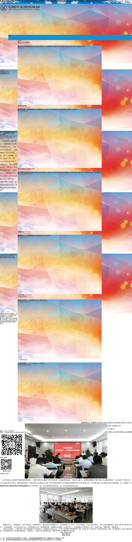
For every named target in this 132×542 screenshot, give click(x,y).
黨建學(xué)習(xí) (43, 109)
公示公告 (21, 295)
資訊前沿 (47, 235)
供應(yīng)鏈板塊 (95, 172)
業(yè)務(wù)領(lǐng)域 (26, 168)
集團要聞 (30, 235)
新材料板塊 (57, 172)
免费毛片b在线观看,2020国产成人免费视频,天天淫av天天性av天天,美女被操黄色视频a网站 (8, 319)
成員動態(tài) (39, 235)
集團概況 (31, 46)
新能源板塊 (37, 172)
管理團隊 (49, 46)
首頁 (19, 41)
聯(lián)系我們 (70, 46)
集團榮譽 (56, 46)
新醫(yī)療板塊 (47, 172)
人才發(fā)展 (22, 359)
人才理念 (34, 363)
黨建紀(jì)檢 (22, 105)
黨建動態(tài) (32, 109)
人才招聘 (41, 363)
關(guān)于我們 (23, 42)
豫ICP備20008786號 (7, 257)
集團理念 (33, 300)
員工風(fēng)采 (42, 300)
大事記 (62, 46)
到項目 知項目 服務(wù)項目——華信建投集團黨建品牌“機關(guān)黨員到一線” (36, 538)
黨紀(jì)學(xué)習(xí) (70, 109)
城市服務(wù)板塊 (68, 172)
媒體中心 (21, 232)
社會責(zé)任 (80, 46)
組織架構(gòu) (40, 46)
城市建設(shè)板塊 (82, 172)
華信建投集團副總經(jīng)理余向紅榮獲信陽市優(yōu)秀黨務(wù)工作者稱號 (34, 539)
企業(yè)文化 (22, 296)
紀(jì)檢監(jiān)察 (56, 109)
